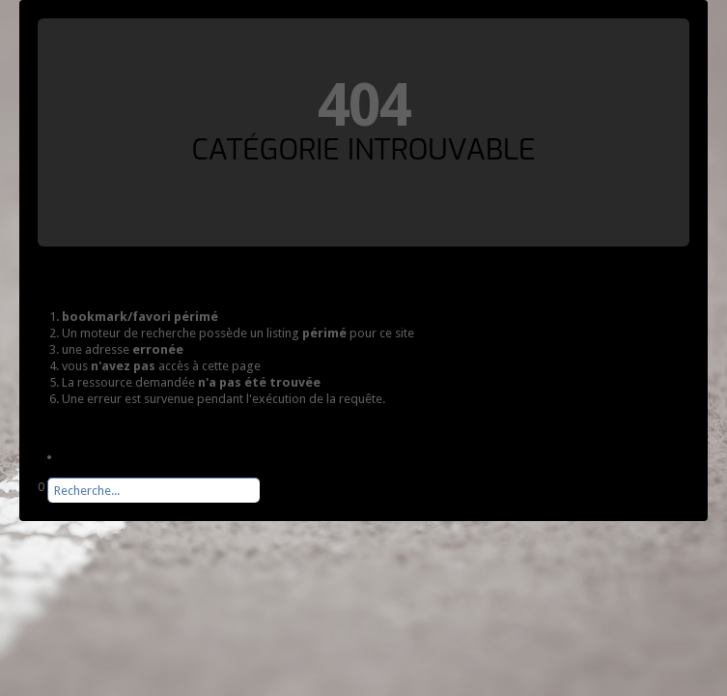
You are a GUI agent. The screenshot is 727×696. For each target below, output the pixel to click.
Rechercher (38, 503)
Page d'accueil (101, 457)
